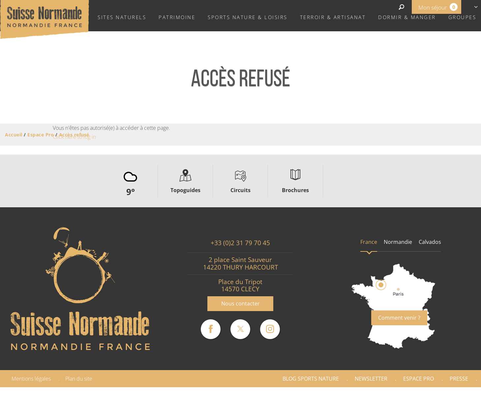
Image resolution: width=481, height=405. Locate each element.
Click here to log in (74, 136)
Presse (459, 378)
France (368, 242)
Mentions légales (31, 378)
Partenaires (452, 396)
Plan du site (78, 378)
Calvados (430, 242)
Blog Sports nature (311, 378)
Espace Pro (418, 378)
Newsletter (371, 378)
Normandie (398, 242)
